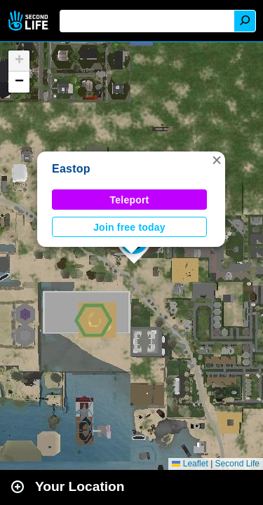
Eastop (71, 169)
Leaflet (190, 464)
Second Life (30, 21)
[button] (216, 160)
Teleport (129, 200)
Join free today (129, 227)
